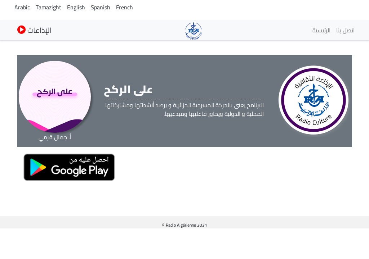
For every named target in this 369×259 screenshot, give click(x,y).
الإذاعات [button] (34, 30)
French (124, 7)
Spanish (100, 7)
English (76, 7)
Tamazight (48, 7)
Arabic (22, 7)
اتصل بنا (345, 30)
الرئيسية (321, 30)
